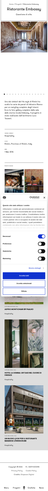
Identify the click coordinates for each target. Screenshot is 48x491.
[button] (4, 94)
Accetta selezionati (23, 283)
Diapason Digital (27, 475)
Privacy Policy (17, 471)
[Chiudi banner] (44, 197)
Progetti (16, 488)
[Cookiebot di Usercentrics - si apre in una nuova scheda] (29, 197)
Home (11, 4)
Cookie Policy (31, 471)
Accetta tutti (24, 276)
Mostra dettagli (35, 268)
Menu (6, 488)
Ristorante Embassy (31, 4)
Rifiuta (24, 291)
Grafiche (31, 488)
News (41, 488)
